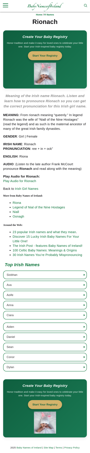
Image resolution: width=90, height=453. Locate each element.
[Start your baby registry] (45, 59)
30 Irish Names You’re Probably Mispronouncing (47, 255)
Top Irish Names (22, 264)
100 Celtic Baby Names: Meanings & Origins (45, 250)
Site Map (49, 447)
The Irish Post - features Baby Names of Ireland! (47, 245)
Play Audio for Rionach (19, 181)
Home (39, 14)
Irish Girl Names (26, 188)
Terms (58, 447)
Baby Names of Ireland (29, 447)
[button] (85, 5)
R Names (49, 14)
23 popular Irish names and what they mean (44, 232)
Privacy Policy (72, 447)
